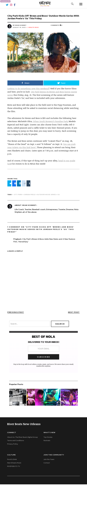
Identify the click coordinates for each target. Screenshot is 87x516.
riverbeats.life (5, 1)
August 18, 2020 (19, 27)
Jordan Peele (29, 194)
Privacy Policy (12, 444)
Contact (47, 463)
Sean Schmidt (29, 205)
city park (18, 194)
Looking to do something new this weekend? (28, 88)
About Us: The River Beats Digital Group (22, 437)
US (59, 194)
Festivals (47, 440)
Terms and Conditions (15, 440)
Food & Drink (12, 459)
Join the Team (49, 459)
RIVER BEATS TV (13, 466)
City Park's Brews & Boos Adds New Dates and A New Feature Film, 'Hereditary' (44, 240)
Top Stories (48, 437)
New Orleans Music (14, 463)
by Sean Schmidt (19, 25)
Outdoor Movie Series (46, 194)
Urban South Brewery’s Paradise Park (50, 121)
